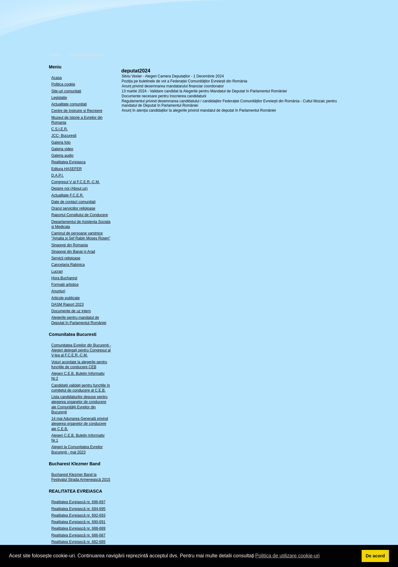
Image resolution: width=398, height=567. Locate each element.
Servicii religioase (65, 258)
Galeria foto (61, 142)
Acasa (56, 78)
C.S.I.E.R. (59, 129)
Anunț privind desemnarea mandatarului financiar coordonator (173, 86)
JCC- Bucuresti (63, 135)
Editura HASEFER (66, 169)
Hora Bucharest (64, 278)
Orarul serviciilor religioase (73, 208)
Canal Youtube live (87, 54)
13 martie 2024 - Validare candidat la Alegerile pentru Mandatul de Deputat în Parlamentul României (204, 91)
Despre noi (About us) (69, 188)
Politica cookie (63, 84)
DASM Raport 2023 (67, 304)
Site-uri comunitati (66, 91)
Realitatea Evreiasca (68, 162)
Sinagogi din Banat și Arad (73, 251)
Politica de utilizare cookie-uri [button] (287, 555)
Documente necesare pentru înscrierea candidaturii (164, 96)
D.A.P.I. (57, 175)
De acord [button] (375, 555)
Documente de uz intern (71, 311)
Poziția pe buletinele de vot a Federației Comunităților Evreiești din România (184, 81)
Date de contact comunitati (73, 202)
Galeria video (62, 149)
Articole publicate (65, 298)
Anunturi (58, 291)
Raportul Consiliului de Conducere (79, 215)
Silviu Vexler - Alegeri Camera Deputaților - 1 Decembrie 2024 (173, 76)
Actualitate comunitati (69, 104)
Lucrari (57, 271)
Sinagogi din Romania (69, 245)
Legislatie (59, 97)
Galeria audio (62, 155)
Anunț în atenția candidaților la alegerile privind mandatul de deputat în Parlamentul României (199, 110)
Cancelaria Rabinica (68, 265)
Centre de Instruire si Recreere (76, 111)
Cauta (54, 54)
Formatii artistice (65, 284)
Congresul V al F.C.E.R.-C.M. (75, 182)
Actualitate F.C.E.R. (67, 195)
